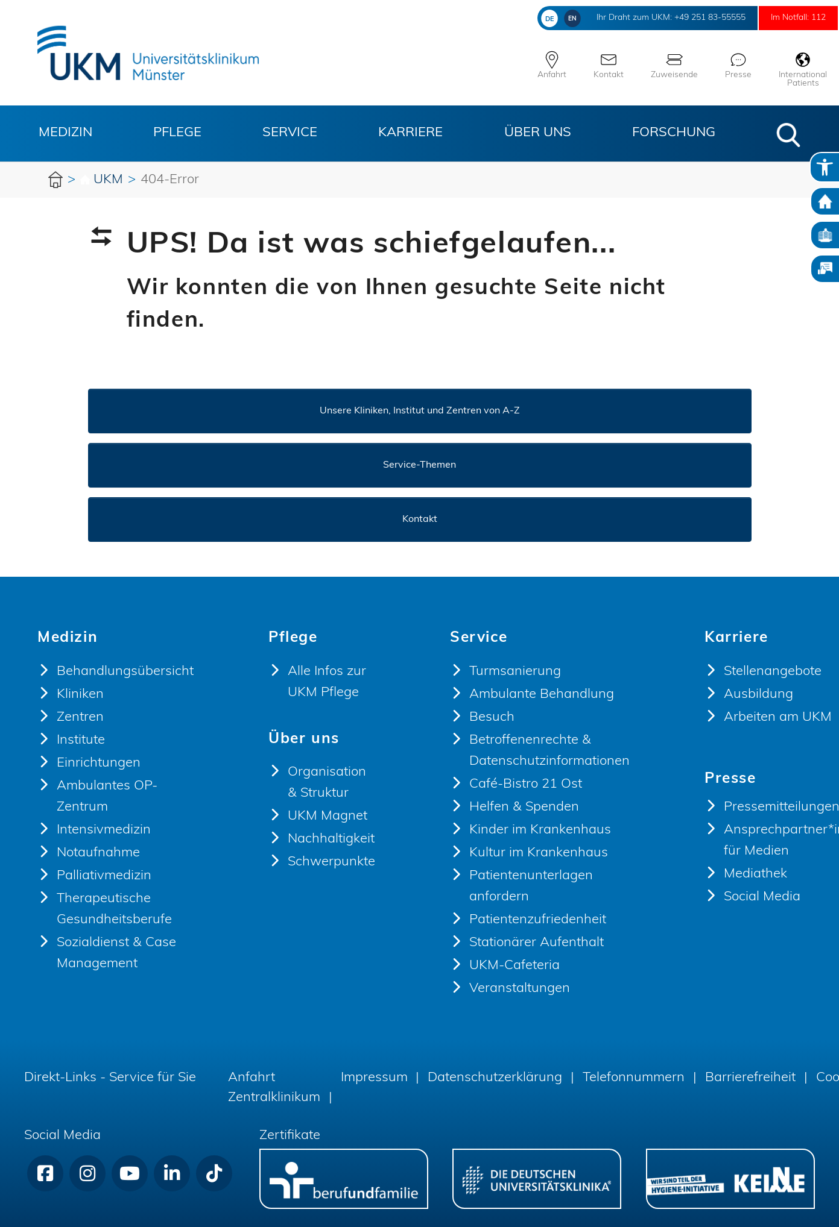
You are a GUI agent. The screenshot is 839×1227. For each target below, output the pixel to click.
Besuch (491, 717)
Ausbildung (758, 694)
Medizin (65, 133)
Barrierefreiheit (750, 1078)
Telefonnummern (634, 1078)
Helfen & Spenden (524, 807)
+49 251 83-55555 (677, 18)
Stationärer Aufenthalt (536, 943)
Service (289, 133)
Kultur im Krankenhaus (538, 853)
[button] (788, 135)
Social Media (762, 897)
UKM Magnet (327, 816)
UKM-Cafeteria (514, 966)
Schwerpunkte (331, 862)
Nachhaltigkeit (331, 839)
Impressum (374, 1078)
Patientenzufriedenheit (537, 920)
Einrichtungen (99, 763)
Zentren (80, 717)
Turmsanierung (515, 672)
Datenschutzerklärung (495, 1078)
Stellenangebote (773, 672)
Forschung (673, 133)
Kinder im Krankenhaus (540, 830)
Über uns (537, 133)
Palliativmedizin (104, 876)
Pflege (177, 133)
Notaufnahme (98, 853)
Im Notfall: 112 (788, 18)
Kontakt (419, 519)
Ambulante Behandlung (541, 694)
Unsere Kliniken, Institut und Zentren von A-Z (420, 411)
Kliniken (80, 694)
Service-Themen (419, 465)
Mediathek (755, 874)
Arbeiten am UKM (778, 717)
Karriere (410, 133)
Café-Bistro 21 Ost (525, 784)
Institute (81, 740)
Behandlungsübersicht (125, 672)
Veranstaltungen (519, 989)
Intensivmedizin (104, 830)
